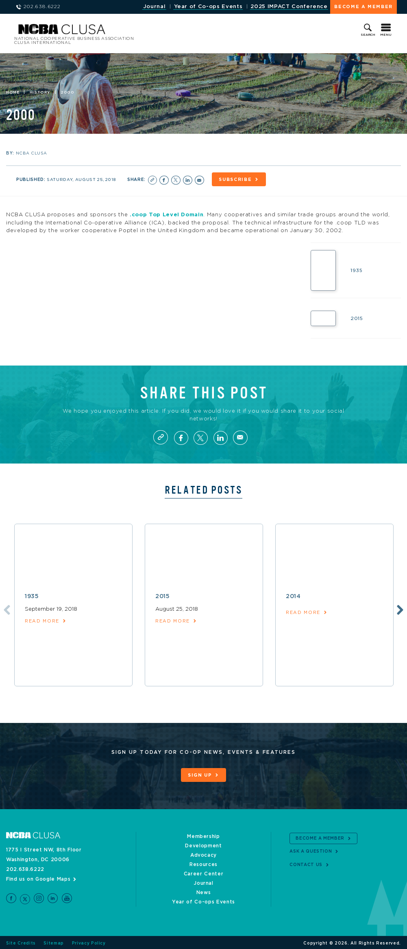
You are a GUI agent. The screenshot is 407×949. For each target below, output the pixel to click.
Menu (386, 35)
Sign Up (200, 775)
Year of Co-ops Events (208, 6)
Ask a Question (310, 850)
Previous (5, 609)
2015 (162, 596)
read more (42, 620)
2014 (293, 596)
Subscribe (237, 180)
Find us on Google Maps (38, 877)
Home (13, 93)
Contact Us (305, 863)
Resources (203, 862)
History (40, 93)
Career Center (203, 872)
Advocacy (203, 853)
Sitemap (54, 942)
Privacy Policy (89, 942)
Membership (203, 834)
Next (400, 609)
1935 (32, 596)
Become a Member (363, 6)
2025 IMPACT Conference (288, 6)
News (203, 890)
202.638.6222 (25, 867)
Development (203, 844)
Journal (153, 6)
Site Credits (21, 942)
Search (368, 35)
